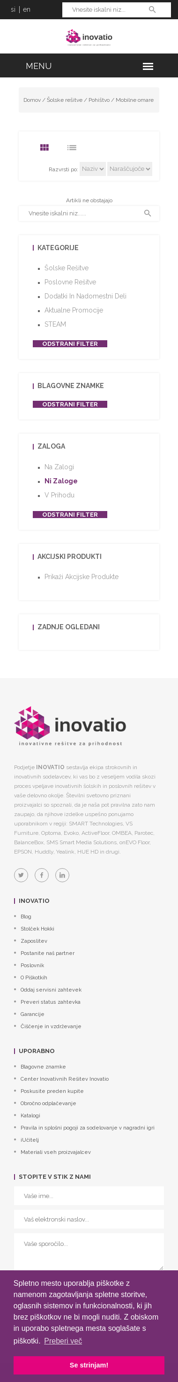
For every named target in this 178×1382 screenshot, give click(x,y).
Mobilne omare (135, 100)
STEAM (55, 324)
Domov (32, 100)
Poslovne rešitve (70, 282)
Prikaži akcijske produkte (81, 576)
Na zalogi (59, 467)
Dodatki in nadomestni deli (85, 296)
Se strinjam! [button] (89, 1365)
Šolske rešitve (64, 100)
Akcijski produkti (69, 556)
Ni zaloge (61, 481)
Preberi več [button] (63, 1341)
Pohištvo (99, 100)
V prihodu (59, 495)
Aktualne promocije (73, 310)
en (26, 9)
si (13, 9)
